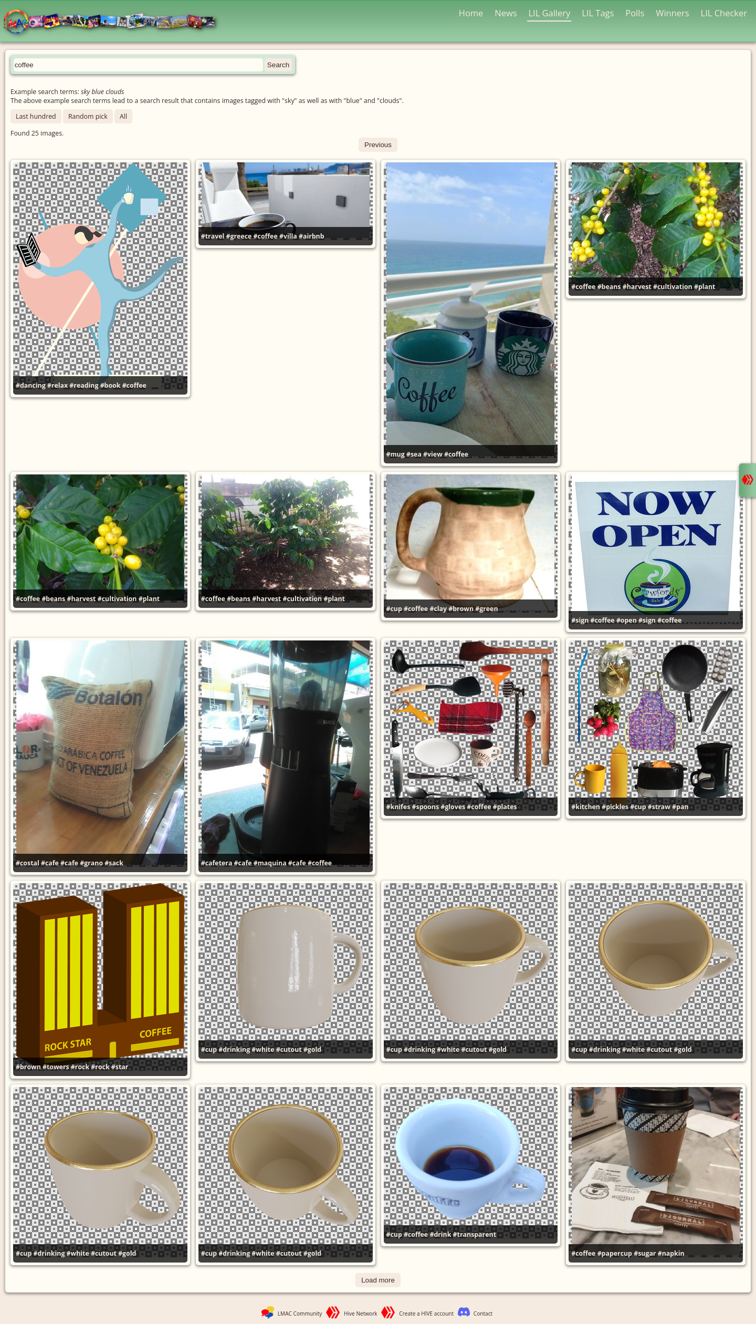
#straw (659, 806)
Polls (634, 13)
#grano (91, 862)
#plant (705, 286)
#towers (56, 1066)
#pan (680, 806)
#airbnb (311, 236)
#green (486, 608)
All (123, 116)
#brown (461, 608)
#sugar (645, 1253)
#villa (288, 236)
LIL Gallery (549, 13)
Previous (378, 145)
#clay (438, 608)
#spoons (425, 806)
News (506, 13)
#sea (414, 454)
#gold (312, 1049)
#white (262, 1049)
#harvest (637, 286)
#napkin (671, 1253)
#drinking (234, 1049)
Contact (483, 1313)
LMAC (114, 22)
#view (433, 454)
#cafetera (217, 862)
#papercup (614, 1253)
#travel (213, 236)
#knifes (398, 806)
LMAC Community (300, 1313)
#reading (83, 385)
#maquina (270, 862)
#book (110, 385)
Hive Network (360, 1313)
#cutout (289, 1049)
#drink (440, 1234)
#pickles (615, 806)
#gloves (452, 806)
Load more (378, 1280)
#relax (57, 385)
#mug (395, 454)
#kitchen (585, 806)
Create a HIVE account (426, 1313)
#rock (80, 1066)
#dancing (31, 385)
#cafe (50, 862)
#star (120, 1066)
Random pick (88, 116)
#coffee (134, 385)
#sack (113, 862)
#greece (239, 236)
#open (626, 620)
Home (471, 13)
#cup (394, 608)
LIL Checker (724, 13)
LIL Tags (598, 13)
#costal (27, 862)
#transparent (474, 1234)
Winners (672, 13)
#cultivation (672, 286)
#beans (609, 286)
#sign (580, 620)
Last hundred (36, 116)
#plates (505, 806)
